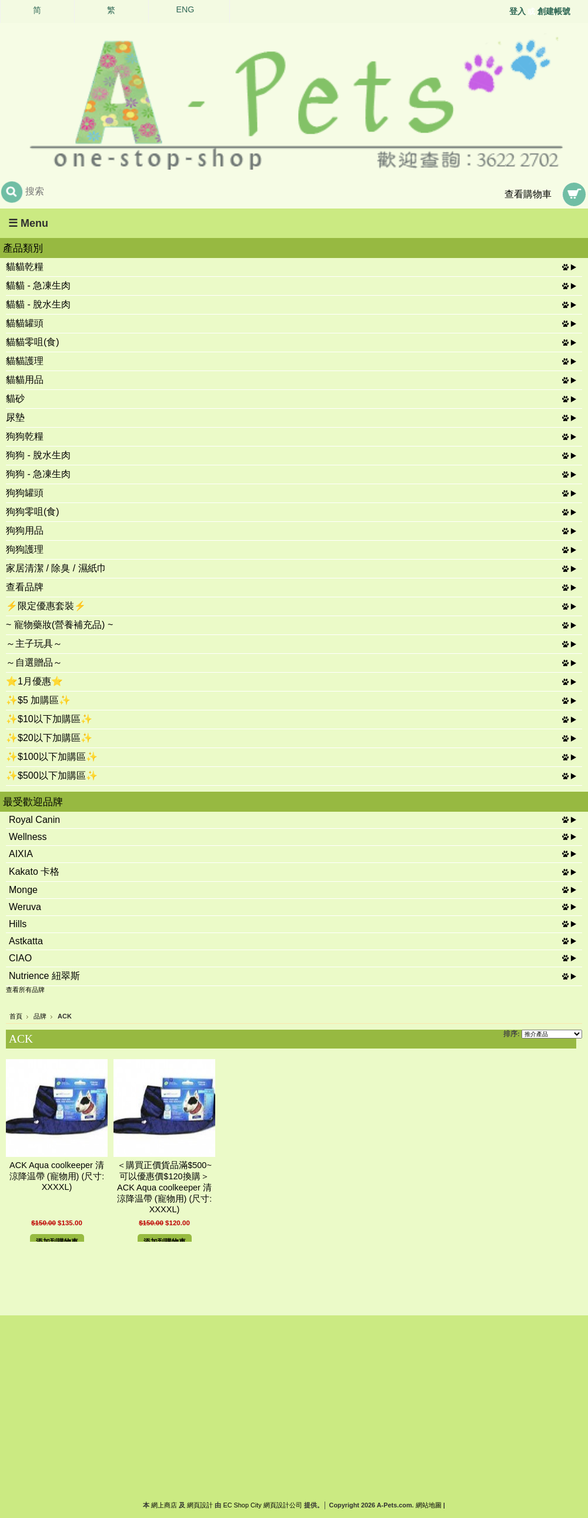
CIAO (20, 958)
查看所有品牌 (25, 989)
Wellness (28, 837)
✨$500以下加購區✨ (52, 775)
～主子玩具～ (34, 644)
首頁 (15, 1016)
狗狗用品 (25, 530)
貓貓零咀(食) (32, 342)
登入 (517, 11)
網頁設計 (200, 1505)
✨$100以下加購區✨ (52, 757)
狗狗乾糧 (25, 436)
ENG (185, 9)
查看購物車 (528, 194)
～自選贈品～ (34, 662)
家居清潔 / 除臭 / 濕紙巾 (56, 568)
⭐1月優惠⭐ (34, 681)
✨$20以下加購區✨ (49, 738)
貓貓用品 (25, 380)
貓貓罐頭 (25, 323)
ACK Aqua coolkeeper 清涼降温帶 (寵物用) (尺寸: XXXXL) (57, 1176)
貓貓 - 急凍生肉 (38, 285)
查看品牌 (25, 587)
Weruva (25, 907)
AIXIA (21, 854)
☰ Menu (28, 223)
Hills (17, 924)
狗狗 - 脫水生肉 (38, 455)
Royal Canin (34, 820)
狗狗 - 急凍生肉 (38, 474)
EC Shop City (242, 1505)
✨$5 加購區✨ (38, 700)
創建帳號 (553, 11)
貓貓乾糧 (25, 267)
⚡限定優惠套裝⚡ (46, 606)
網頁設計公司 (282, 1505)
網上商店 (164, 1505)
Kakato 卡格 (34, 872)
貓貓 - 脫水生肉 (38, 304)
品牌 (40, 1016)
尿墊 (15, 417)
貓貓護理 (25, 361)
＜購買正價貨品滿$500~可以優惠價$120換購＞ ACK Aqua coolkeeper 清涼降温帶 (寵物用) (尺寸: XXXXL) (167, 1187)
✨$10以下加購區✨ (49, 719)
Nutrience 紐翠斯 (44, 976)
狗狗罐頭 (25, 493)
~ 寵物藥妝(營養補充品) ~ (59, 625)
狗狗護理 (25, 549)
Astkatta (26, 941)
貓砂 (15, 398)
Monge (23, 890)
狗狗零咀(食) (32, 512)
